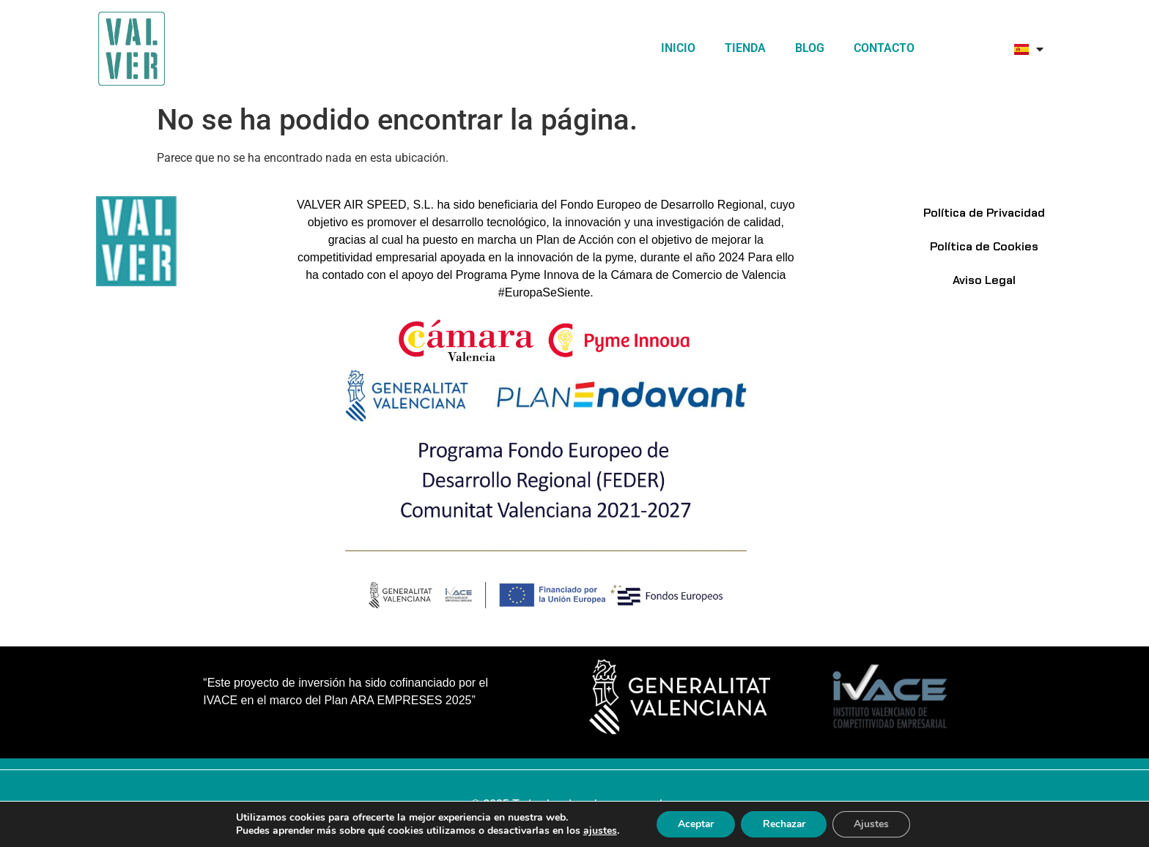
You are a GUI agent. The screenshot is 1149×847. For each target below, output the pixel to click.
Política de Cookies (984, 246)
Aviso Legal (984, 280)
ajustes (597, 830)
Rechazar (784, 824)
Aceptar (694, 824)
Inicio (678, 48)
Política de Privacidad (984, 212)
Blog (809, 48)
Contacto (884, 48)
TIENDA (745, 48)
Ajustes (873, 824)
